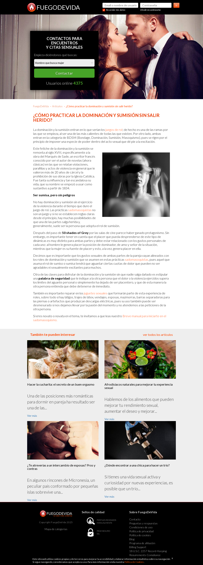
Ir (176, 5)
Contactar (64, 73)
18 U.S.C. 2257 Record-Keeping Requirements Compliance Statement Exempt (148, 555)
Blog (131, 539)
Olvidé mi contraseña (150, 9)
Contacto (135, 519)
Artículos (57, 106)
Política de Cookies (134, 562)
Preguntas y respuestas (143, 523)
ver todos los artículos (158, 334)
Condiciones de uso (141, 527)
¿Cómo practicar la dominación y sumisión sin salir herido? (99, 106)
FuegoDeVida (41, 106)
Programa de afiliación (142, 543)
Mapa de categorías (56, 529)
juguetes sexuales (95, 293)
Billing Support (137, 547)
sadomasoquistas (80, 210)
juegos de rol (113, 129)
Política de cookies (140, 535)
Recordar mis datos (115, 9)
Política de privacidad (141, 531)
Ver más (32, 415)
